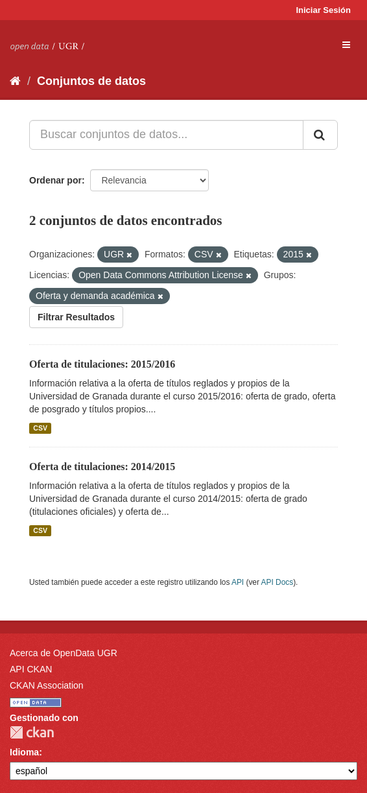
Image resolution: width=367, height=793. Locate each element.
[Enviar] (320, 135)
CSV (40, 428)
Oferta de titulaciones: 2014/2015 (102, 466)
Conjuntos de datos (91, 81)
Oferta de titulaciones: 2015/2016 (102, 364)
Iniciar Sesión (323, 10)
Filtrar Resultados (76, 317)
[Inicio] (15, 81)
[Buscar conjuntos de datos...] (166, 135)
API (237, 582)
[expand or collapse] (346, 45)
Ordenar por (55, 180)
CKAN (32, 732)
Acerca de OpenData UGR (63, 653)
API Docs (277, 582)
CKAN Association (47, 685)
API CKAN (31, 669)
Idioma (24, 752)
